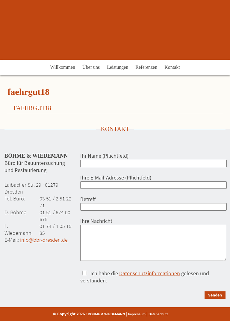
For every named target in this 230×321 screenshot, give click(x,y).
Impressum (137, 314)
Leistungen (117, 67)
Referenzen (146, 67)
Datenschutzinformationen (149, 273)
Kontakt (172, 67)
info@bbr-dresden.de (44, 239)
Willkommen (62, 67)
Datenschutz (158, 314)
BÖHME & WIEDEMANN (106, 314)
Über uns (91, 67)
